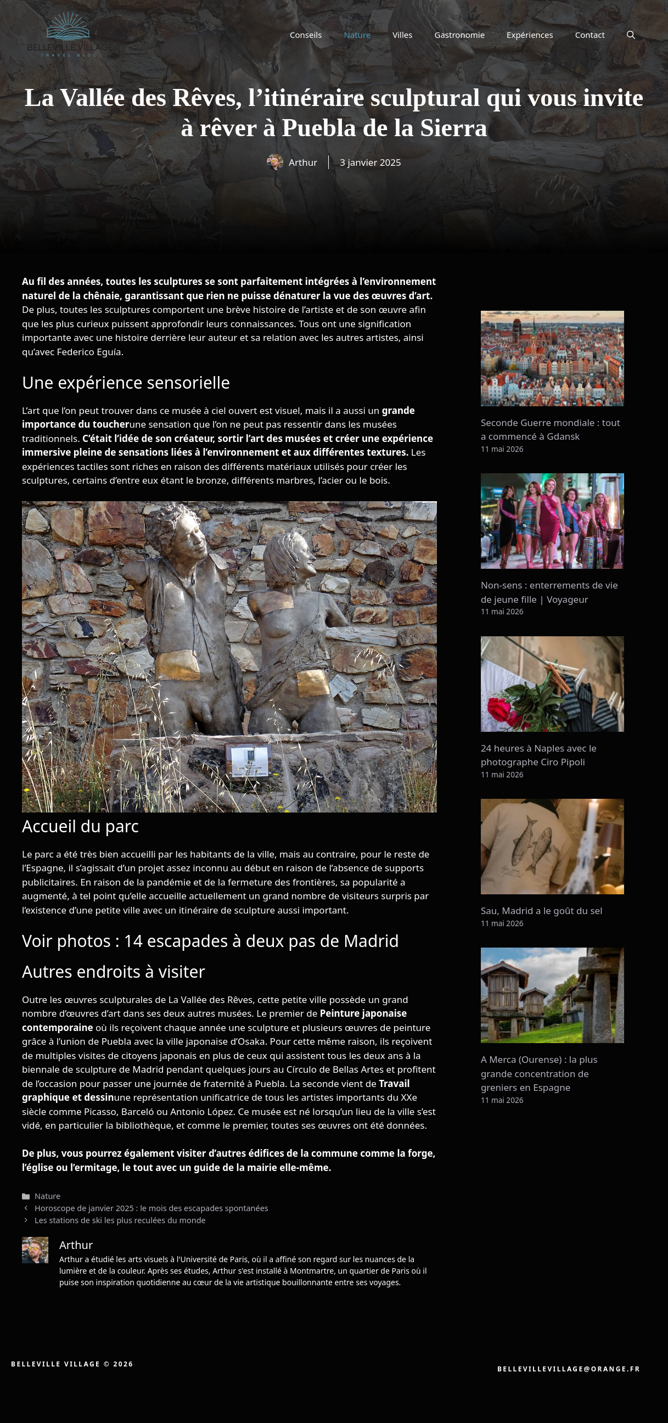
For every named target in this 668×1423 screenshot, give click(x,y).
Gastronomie (460, 34)
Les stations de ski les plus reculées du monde (120, 1220)
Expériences (530, 34)
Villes (402, 34)
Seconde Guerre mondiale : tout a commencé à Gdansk (550, 429)
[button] (631, 34)
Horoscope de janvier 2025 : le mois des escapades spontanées (151, 1208)
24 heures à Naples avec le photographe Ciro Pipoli (539, 755)
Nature (357, 34)
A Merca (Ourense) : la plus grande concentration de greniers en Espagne (539, 1073)
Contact (590, 34)
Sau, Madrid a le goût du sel (542, 910)
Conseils (306, 34)
